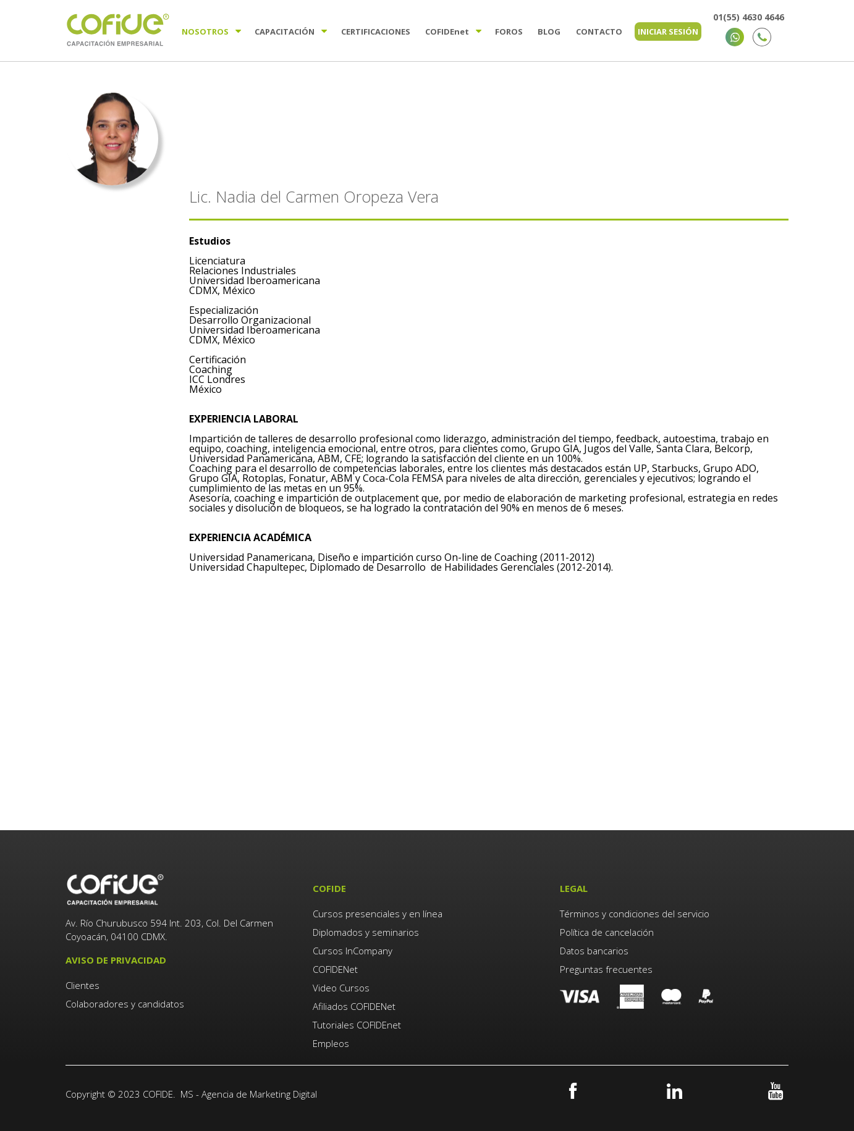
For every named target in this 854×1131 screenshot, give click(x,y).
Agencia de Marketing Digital (259, 1094)
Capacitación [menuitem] (285, 31)
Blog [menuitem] (549, 31)
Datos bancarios (594, 950)
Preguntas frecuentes (606, 969)
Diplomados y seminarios (366, 932)
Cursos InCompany (352, 950)
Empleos (331, 1043)
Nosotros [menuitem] (205, 31)
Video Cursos (341, 988)
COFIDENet (335, 969)
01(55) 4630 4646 (748, 17)
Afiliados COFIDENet (354, 1006)
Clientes (84, 985)
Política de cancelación (607, 932)
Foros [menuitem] (509, 31)
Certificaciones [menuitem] (375, 31)
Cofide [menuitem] (447, 31)
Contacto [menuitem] (599, 31)
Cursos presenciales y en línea (377, 913)
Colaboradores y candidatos (125, 1004)
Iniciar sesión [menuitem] (668, 31)
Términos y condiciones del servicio (634, 913)
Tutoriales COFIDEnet (357, 1025)
